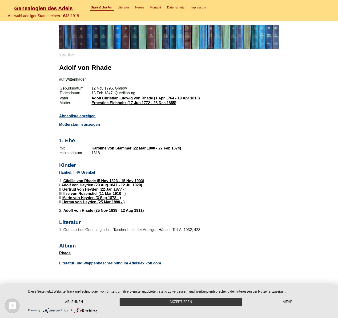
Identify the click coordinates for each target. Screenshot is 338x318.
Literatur (123, 7)
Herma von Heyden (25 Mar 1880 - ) (93, 202)
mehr (288, 302)
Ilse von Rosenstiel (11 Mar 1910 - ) (94, 194)
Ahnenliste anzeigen (77, 116)
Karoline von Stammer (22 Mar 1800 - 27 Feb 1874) (136, 148)
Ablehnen (74, 302)
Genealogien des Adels (43, 8)
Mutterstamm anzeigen (79, 124)
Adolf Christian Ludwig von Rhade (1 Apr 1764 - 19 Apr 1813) (146, 98)
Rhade (65, 253)
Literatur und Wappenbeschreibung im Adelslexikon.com (110, 263)
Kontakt (155, 7)
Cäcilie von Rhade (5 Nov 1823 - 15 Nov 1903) (103, 181)
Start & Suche (101, 7)
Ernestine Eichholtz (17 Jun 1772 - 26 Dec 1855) (134, 103)
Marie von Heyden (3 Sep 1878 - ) (91, 198)
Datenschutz (175, 7)
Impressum (198, 7)
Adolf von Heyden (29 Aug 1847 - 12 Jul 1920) (101, 185)
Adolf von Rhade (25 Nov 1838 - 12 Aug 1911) (103, 210)
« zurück (66, 55)
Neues (139, 7)
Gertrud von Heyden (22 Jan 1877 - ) (94, 189)
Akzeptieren (180, 302)
